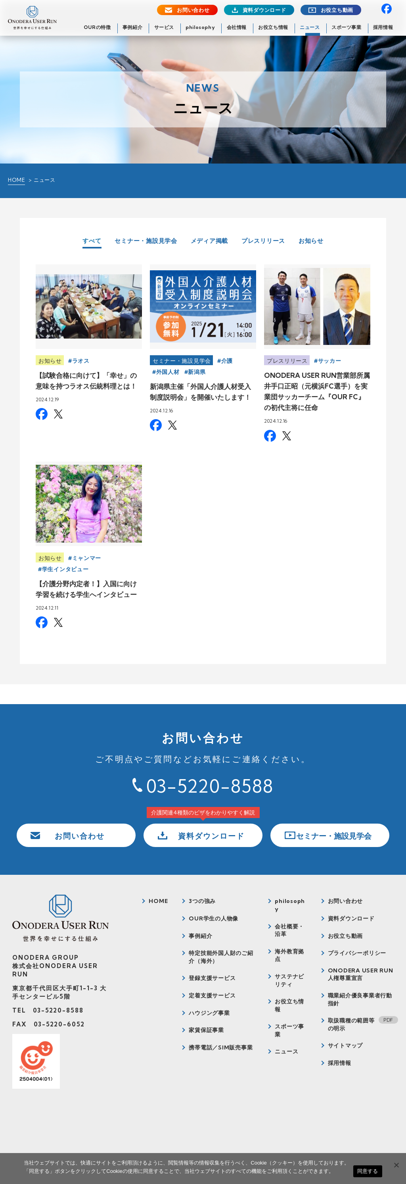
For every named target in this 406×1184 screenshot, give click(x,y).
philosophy (200, 27)
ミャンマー (87, 558)
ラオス (81, 360)
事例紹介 (132, 27)
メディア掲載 (209, 241)
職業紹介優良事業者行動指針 (360, 999)
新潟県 (196, 371)
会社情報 (237, 27)
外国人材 (168, 371)
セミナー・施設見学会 (146, 241)
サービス (164, 27)
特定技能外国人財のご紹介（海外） (221, 957)
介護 (227, 360)
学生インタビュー (65, 569)
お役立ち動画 (337, 10)
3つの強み (202, 901)
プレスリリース (263, 241)
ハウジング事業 (209, 1013)
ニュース (310, 27)
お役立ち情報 (273, 27)
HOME (16, 180)
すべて (91, 241)
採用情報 (383, 27)
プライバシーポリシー (357, 953)
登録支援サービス (212, 978)
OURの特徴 (97, 27)
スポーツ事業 (346, 27)
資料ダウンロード (264, 10)
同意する (367, 1171)
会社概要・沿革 (289, 930)
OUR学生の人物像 (213, 918)
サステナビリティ (289, 980)
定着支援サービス (212, 995)
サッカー (329, 360)
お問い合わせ (193, 10)
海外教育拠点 (289, 955)
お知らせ (311, 241)
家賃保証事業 (206, 1030)
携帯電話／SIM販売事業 (221, 1047)
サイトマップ (345, 1045)
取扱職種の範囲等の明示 (351, 1024)
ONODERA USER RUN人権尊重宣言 (360, 974)
